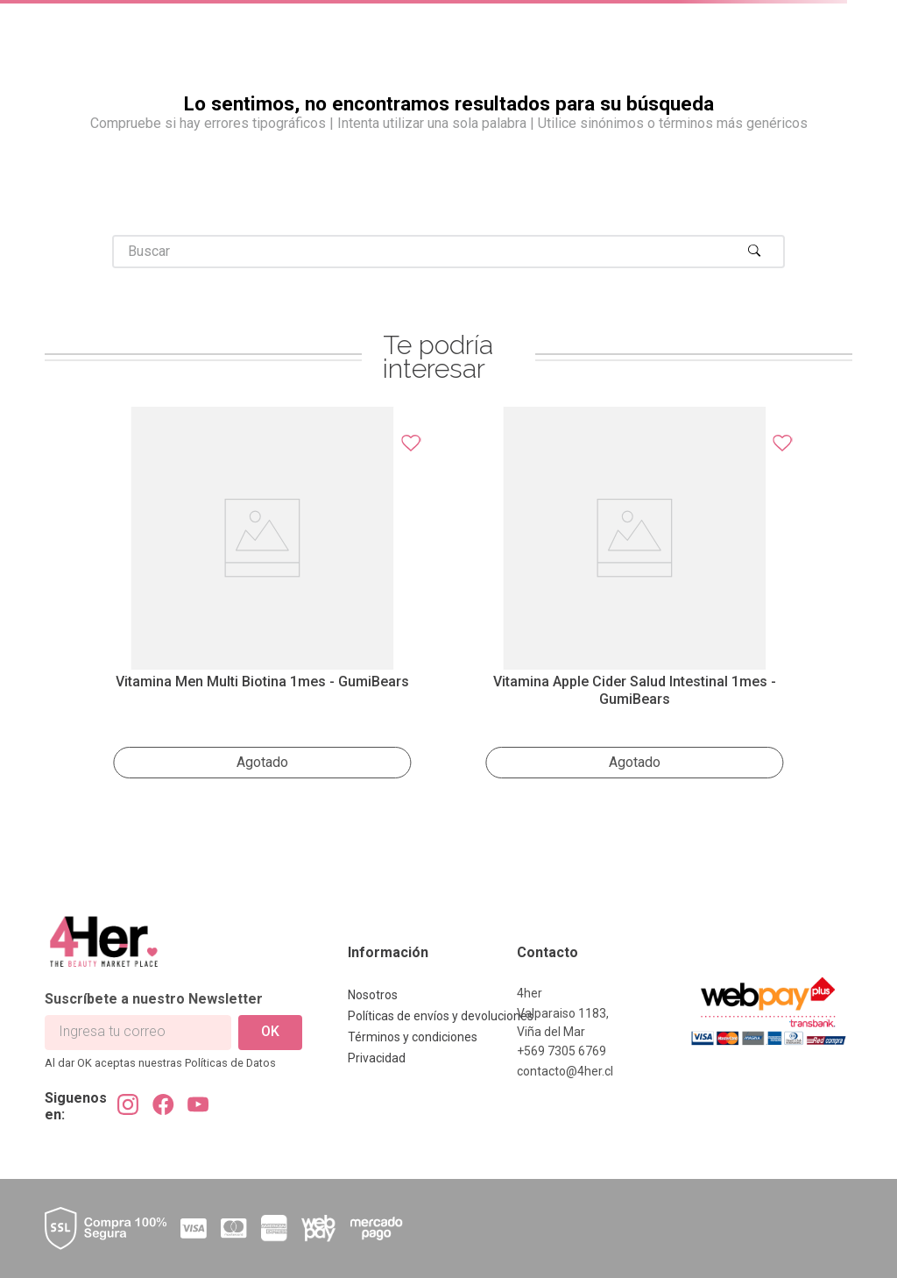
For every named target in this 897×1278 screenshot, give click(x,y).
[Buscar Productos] (758, 251)
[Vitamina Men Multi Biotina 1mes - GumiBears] (262, 598)
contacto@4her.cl (565, 1071)
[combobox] (448, 251)
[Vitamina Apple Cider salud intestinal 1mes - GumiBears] (634, 598)
